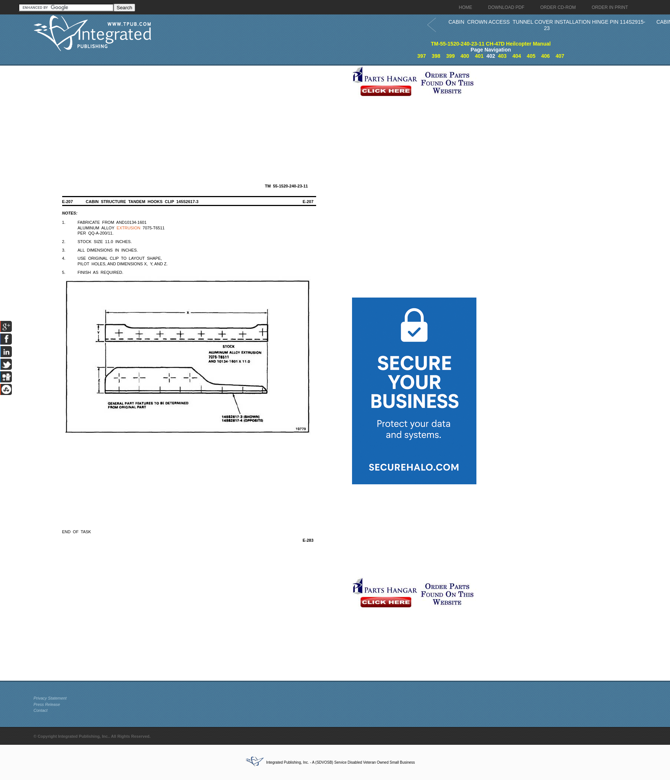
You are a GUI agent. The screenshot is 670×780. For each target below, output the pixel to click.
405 (531, 56)
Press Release (47, 704)
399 (450, 56)
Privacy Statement (50, 698)
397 (421, 56)
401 (479, 56)
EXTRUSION (128, 228)
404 (516, 56)
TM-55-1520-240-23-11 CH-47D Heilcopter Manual (491, 44)
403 (502, 56)
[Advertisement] (191, 117)
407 (560, 56)
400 (464, 56)
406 (545, 56)
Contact (41, 710)
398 (436, 56)
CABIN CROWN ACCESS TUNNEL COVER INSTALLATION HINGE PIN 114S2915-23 (547, 25)
